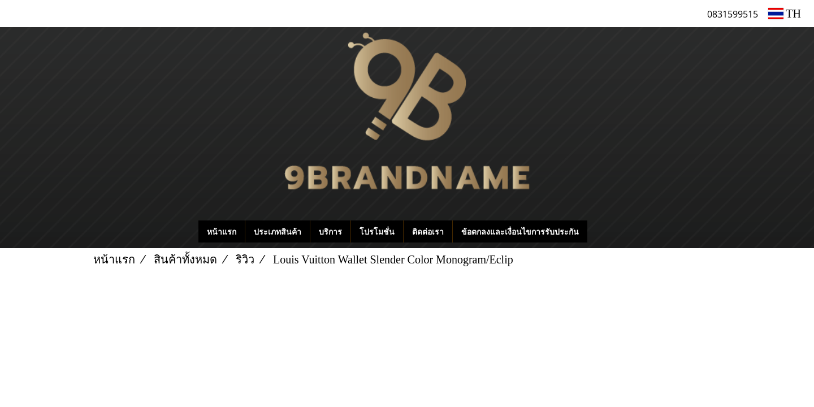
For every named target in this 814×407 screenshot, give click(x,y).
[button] (604, 231)
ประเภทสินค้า (277, 231)
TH (784, 13)
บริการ (330, 231)
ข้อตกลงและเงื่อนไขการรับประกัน (520, 231)
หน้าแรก (221, 231)
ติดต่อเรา (428, 231)
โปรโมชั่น (377, 231)
